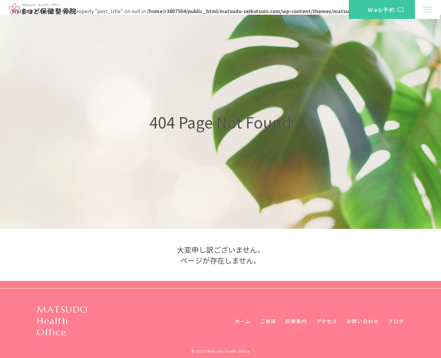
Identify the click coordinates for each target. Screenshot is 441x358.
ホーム (243, 321)
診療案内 (296, 321)
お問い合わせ (363, 321)
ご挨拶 (268, 321)
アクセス (326, 321)
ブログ (396, 321)
